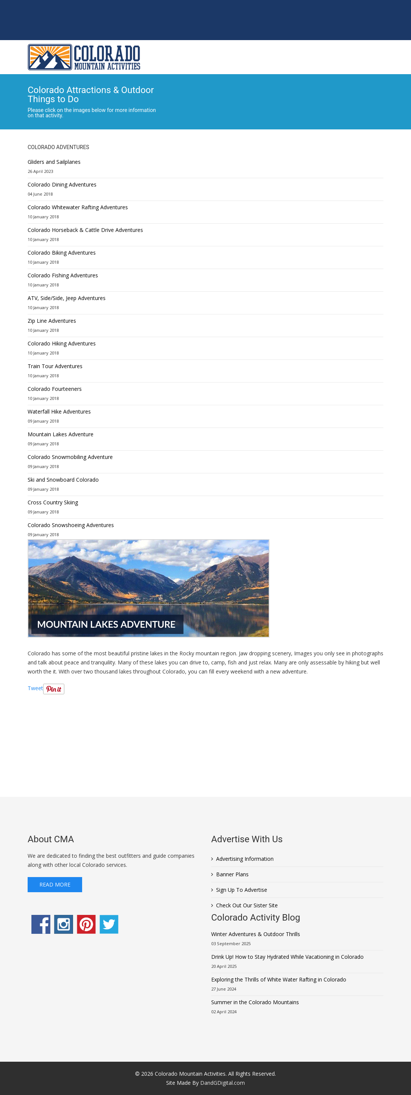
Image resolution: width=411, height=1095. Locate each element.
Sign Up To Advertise (241, 889)
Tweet (35, 688)
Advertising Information (245, 858)
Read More (54, 884)
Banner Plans (232, 874)
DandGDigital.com (222, 1082)
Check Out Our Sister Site (247, 905)
